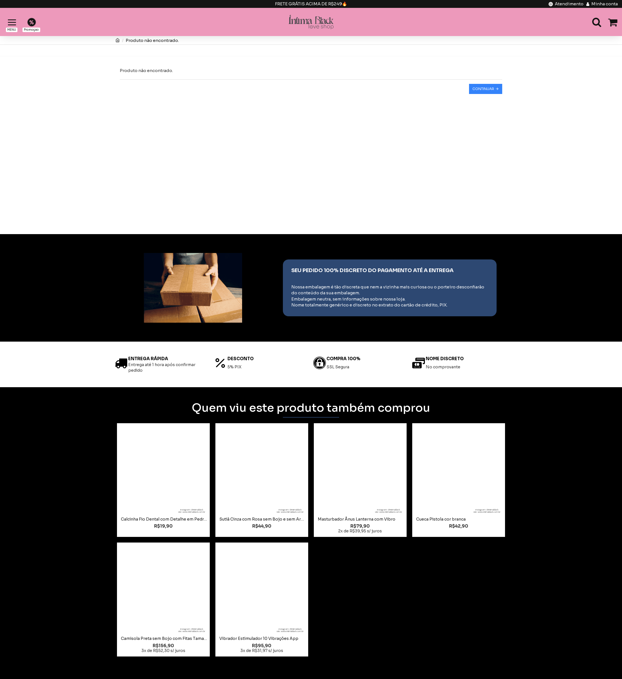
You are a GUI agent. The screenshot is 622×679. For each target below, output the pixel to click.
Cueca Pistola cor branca (441, 519)
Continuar (483, 89)
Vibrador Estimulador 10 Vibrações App (258, 638)
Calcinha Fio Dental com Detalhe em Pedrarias (164, 519)
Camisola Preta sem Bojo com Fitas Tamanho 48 (164, 638)
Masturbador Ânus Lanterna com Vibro (356, 519)
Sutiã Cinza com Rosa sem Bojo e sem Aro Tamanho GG (263, 519)
